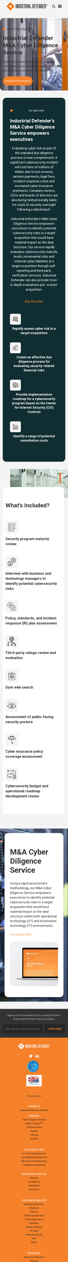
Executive (34, 1189)
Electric (34, 1212)
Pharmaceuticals (34, 1234)
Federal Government (34, 1215)
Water (34, 1242)
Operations (34, 1185)
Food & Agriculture (34, 1219)
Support (34, 1131)
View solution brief (20, 934)
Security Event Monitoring (34, 1161)
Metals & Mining (34, 1227)
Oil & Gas (34, 1231)
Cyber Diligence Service (34, 1119)
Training (34, 1135)
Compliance (34, 1182)
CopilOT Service (34, 1123)
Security (34, 1178)
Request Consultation (17, 80)
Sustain (34, 1138)
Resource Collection (34, 1257)
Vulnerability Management (34, 1157)
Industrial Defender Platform (34, 1110)
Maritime (34, 1223)
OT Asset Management (34, 1153)
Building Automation (34, 1204)
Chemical (34, 1208)
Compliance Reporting (34, 1165)
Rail (34, 1238)
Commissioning (34, 1127)
